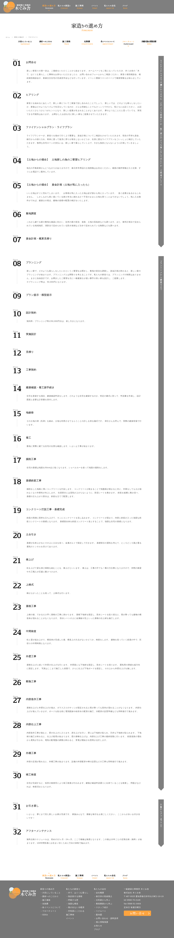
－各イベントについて (50, 907)
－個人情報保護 (101, 922)
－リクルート (100, 911)
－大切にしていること (50, 893)
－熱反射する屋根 (74, 896)
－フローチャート (48, 911)
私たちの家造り (73, 889)
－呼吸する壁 (72, 900)
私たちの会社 (100, 889)
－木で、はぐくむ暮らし (77, 893)
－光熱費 (44, 904)
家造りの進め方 (19, 37)
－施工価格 (45, 900)
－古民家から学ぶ (102, 900)
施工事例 (70, 915)
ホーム (8, 37)
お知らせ (98, 926)
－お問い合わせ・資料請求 (106, 918)
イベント (70, 918)
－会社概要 (99, 893)
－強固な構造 (72, 904)
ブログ (97, 929)
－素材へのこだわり (49, 896)
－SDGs (44, 915)
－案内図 (98, 915)
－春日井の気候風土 (103, 896)
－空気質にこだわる (75, 911)
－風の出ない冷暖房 (75, 907)
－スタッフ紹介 (101, 907)
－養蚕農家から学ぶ (103, 904)
